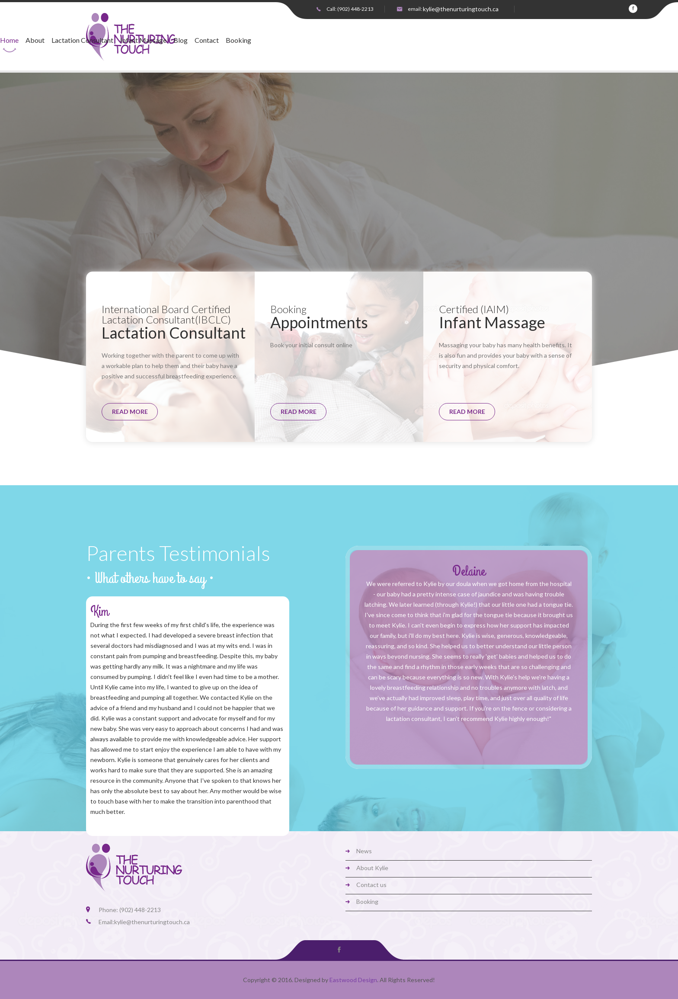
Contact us (371, 884)
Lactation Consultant (286, 40)
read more (130, 411)
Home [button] (213, 40)
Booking (442, 40)
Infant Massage (347, 40)
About (239, 40)
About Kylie (372, 867)
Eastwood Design (353, 979)
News (364, 851)
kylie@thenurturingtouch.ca (461, 9)
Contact (411, 40)
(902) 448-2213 (355, 9)
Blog (384, 40)
